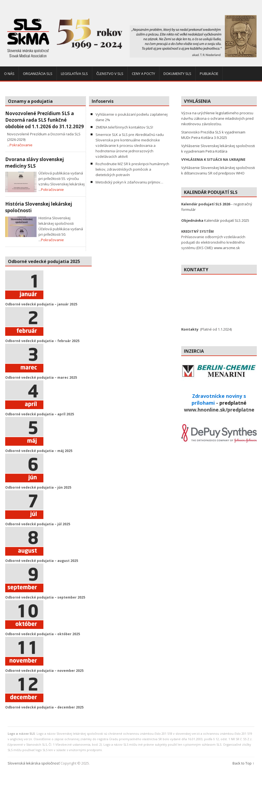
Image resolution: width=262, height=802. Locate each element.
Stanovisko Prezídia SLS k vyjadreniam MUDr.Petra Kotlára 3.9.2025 (213, 135)
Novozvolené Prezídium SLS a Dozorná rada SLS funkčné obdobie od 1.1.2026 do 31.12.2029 (44, 120)
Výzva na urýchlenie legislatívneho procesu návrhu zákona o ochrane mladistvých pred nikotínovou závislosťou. (217, 118)
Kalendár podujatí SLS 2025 (215, 220)
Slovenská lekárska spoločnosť (34, 763)
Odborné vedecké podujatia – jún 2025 (38, 487)
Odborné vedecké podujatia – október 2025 (42, 634)
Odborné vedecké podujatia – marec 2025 (41, 377)
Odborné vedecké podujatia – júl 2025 (37, 524)
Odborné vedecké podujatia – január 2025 (41, 304)
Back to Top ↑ (243, 763)
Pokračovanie (21, 144)
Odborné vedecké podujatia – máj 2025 (38, 450)
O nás (9, 73)
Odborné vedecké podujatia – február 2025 (42, 341)
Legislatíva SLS (74, 73)
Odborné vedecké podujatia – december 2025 (44, 707)
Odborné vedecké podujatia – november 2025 (44, 670)
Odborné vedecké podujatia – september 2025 (45, 597)
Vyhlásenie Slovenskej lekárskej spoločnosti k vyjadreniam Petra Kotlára (218, 148)
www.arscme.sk (227, 247)
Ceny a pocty (143, 73)
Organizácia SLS (37, 73)
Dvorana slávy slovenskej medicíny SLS (34, 162)
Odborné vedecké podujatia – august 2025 (41, 560)
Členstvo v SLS (109, 73)
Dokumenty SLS (177, 73)
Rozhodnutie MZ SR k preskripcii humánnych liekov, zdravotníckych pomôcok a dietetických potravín (132, 169)
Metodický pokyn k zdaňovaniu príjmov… (129, 182)
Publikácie (209, 73)
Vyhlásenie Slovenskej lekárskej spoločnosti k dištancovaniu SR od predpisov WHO (218, 170)
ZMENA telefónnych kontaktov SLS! (124, 127)
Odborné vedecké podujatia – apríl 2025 (39, 414)
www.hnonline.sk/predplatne (219, 409)
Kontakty (189, 329)
